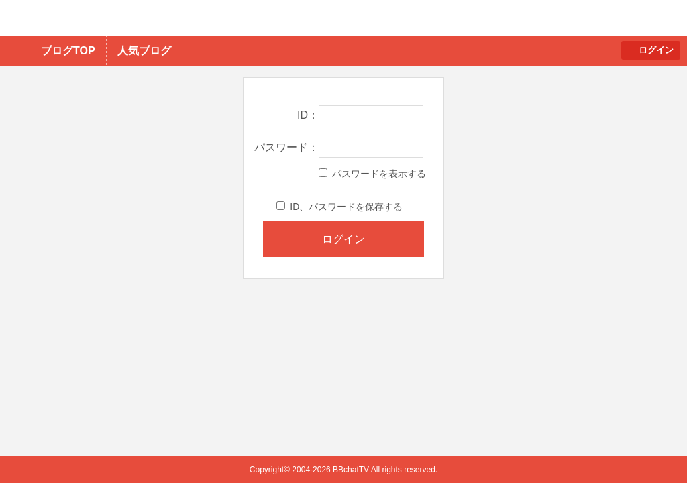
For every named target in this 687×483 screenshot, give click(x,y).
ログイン (656, 50)
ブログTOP (68, 50)
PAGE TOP (650, 446)
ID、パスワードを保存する (339, 206)
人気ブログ (144, 50)
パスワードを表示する (372, 173)
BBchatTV (191, 18)
